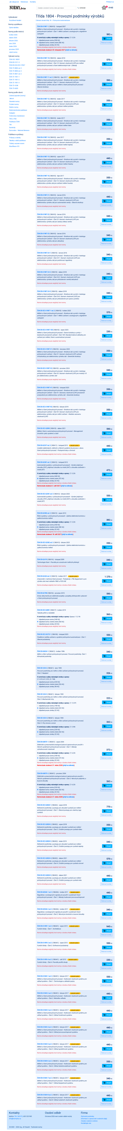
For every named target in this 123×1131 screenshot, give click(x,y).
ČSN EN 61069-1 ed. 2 (44, 976)
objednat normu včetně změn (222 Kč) (51, 708)
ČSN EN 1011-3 (14, 62)
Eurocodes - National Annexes (19, 130)
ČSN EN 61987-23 (43, 234)
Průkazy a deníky (15, 138)
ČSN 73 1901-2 (14, 80)
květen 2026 (13, 35)
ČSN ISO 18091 (14, 59)
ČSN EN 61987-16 (43, 176)
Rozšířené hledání (15, 20)
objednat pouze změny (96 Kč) (49, 686)
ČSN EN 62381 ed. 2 (44, 462)
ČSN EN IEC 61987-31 (44, 349)
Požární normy (14, 104)
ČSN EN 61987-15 (43, 157)
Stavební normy (14, 101)
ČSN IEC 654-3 (42, 694)
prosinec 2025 (14, 49)
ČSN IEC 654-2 (42, 668)
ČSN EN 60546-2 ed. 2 (44, 909)
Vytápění (12, 113)
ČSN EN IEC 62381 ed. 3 (45, 494)
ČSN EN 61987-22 (43, 214)
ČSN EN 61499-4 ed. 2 (44, 959)
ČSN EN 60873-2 (42, 773)
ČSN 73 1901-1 (14, 77)
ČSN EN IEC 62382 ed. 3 (45, 542)
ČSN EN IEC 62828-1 (44, 805)
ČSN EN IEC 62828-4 (44, 858)
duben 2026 (13, 38)
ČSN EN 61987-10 (43, 58)
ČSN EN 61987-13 (43, 118)
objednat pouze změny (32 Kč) (49, 45)
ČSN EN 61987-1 (42, 26)
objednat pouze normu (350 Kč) (49, 525)
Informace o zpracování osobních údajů (94, 1119)
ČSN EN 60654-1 (42, 651)
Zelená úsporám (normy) (17, 96)
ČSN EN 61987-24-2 (44, 272)
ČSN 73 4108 (13, 85)
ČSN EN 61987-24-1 (44, 253)
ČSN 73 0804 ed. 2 (15, 71)
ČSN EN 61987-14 (43, 137)
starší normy (13, 52)
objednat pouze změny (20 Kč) (49, 624)
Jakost (11, 98)
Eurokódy (12, 127)
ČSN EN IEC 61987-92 (44, 407)
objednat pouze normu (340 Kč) (49, 619)
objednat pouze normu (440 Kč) (49, 476)
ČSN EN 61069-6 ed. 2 (44, 1061)
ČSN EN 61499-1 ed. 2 (44, 926)
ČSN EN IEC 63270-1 (44, 634)
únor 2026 (12, 43)
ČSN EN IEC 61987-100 (45, 330)
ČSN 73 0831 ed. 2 (15, 74)
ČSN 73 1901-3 (14, 83)
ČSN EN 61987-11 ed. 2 (45, 77)
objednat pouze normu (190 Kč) (49, 706)
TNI (10, 125)
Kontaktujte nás (86, 1123)
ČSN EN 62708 (42, 593)
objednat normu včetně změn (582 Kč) (51, 43)
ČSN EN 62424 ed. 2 (44, 576)
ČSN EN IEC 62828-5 (44, 875)
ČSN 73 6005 (13, 88)
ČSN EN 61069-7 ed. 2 (44, 1078)
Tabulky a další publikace (17, 140)
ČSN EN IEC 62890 (43, 428)
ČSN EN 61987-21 (43, 195)
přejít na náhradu (71, 50)
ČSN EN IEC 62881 (43, 610)
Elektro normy (13, 107)
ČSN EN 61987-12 (43, 99)
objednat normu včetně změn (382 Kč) (51, 527)
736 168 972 (18, 1116)
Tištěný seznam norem (16, 143)
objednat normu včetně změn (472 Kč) (51, 478)
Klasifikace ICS (14, 146)
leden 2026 (13, 46)
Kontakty (33, 2)
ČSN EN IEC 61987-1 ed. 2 (46, 311)
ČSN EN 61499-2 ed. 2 (44, 943)
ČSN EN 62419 (42, 559)
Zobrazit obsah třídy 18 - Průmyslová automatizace (53, 20)
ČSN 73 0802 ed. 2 (15, 68)
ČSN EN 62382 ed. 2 (44, 513)
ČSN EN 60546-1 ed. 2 (44, 892)
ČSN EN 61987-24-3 (44, 291)
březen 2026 (13, 41)
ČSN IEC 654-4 (42, 718)
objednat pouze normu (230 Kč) (49, 682)
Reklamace (24, 2)
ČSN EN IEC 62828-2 (44, 824)
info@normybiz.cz (15, 1119)
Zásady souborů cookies (89, 1121)
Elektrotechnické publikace (18, 110)
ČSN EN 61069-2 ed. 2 (44, 993)
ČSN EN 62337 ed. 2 (44, 445)
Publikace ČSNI (14, 122)
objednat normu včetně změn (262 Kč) (51, 732)
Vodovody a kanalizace (17, 116)
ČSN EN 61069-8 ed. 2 (44, 1095)
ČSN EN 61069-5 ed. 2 (44, 1044)
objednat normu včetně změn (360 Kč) (51, 622)
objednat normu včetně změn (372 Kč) (51, 758)
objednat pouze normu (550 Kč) (49, 40)
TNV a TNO (13, 119)
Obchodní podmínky (87, 1116)
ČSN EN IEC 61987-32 (44, 368)
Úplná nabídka (13, 27)
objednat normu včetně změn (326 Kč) (51, 684)
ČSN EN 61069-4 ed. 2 (44, 1027)
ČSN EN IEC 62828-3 (44, 841)
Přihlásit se (110, 2)
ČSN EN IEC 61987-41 (44, 388)
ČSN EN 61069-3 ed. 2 (44, 1010)
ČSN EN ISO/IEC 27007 (17, 65)
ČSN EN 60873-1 (42, 742)
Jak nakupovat (14, 2)
